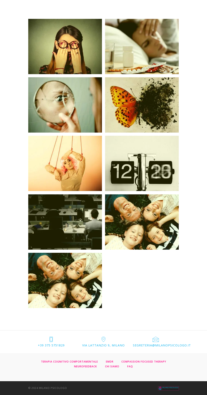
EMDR (109, 361)
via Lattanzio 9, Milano (103, 345)
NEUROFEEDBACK (85, 366)
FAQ (130, 366)
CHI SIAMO (112, 366)
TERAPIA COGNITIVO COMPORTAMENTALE (69, 361)
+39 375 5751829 (51, 345)
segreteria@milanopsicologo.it (162, 345)
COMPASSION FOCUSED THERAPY (143, 361)
